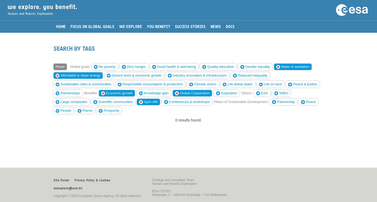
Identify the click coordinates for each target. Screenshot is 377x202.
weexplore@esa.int (68, 188)
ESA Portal (61, 180)
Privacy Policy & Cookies (92, 180)
